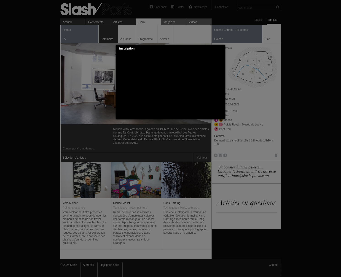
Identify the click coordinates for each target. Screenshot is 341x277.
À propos (88, 265)
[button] (222, 48)
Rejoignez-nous (109, 265)
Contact (273, 265)
